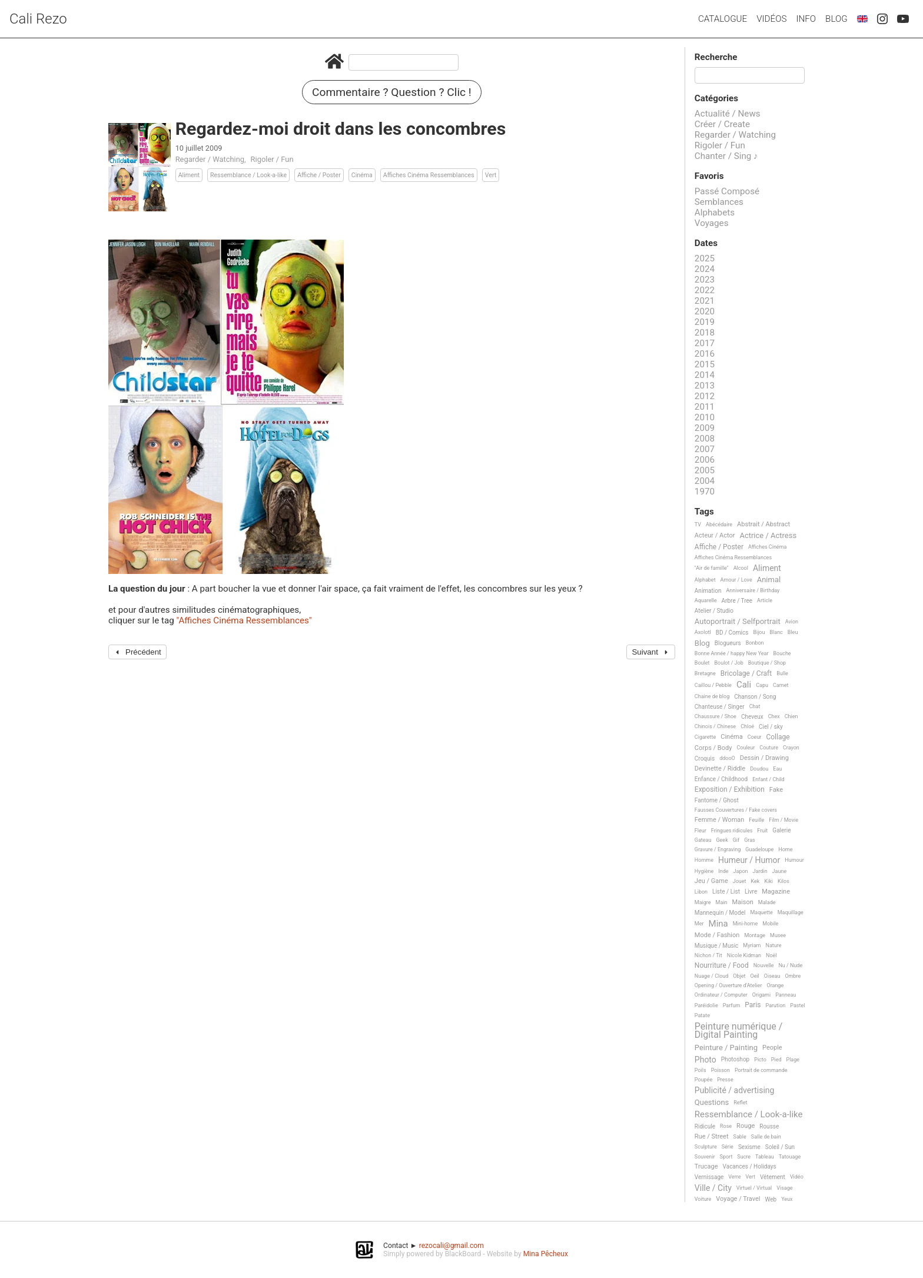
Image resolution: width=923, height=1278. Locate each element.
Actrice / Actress (767, 535)
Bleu (793, 632)
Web (771, 1199)
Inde (723, 871)
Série (727, 1146)
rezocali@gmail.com (451, 1246)
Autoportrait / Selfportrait (738, 621)
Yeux (786, 1199)
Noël (771, 955)
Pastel (797, 1005)
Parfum (732, 1005)
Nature (774, 945)
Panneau (785, 994)
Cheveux (752, 716)
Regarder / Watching (209, 159)
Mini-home (745, 923)
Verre (734, 1176)
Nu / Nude (790, 965)
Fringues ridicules (732, 830)
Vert (491, 175)
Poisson (720, 1070)
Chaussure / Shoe (715, 716)
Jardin (760, 871)
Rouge (745, 1126)
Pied (776, 1059)
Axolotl (703, 632)
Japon (740, 871)
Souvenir (705, 1156)
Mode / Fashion (717, 935)
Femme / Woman (720, 820)
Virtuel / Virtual (754, 1188)
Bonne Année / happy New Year (732, 653)
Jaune (779, 871)
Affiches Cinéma (767, 547)
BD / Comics (732, 632)
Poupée (703, 1079)
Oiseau (772, 976)
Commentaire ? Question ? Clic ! (392, 92)
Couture (768, 747)
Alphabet (705, 579)
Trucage (706, 1167)
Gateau (703, 840)
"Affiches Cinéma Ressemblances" (243, 620)
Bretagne (705, 673)
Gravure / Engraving (718, 849)
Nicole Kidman (744, 955)
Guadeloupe (759, 849)
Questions (712, 1102)
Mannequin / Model (720, 912)
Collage (777, 737)
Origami (761, 994)
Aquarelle (706, 600)
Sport (726, 1156)
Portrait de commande (761, 1070)
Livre (751, 891)
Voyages (712, 223)
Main (722, 902)
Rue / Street (712, 1137)
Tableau (764, 1156)
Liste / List (726, 891)
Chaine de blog (712, 696)
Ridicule (705, 1126)
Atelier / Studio (714, 610)
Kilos (783, 881)
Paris (753, 1005)
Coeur (755, 737)
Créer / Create (722, 124)
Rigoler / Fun (272, 159)
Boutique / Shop (767, 662)
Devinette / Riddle (720, 769)
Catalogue (722, 19)
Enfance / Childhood (721, 779)
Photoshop (735, 1059)
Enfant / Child (768, 779)
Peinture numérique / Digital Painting (738, 1031)
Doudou (759, 768)
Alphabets (715, 212)
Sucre (744, 1156)
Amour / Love (736, 579)
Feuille (756, 820)
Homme (704, 860)
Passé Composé (727, 191)
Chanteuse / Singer (720, 706)
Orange (774, 985)
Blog (836, 19)
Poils (700, 1070)
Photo (705, 1060)
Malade (767, 902)
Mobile (770, 923)
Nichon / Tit (708, 955)
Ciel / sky (771, 726)
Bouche (782, 653)
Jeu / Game (711, 881)
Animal (769, 579)
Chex (774, 716)
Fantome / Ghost (717, 800)
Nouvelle (763, 965)
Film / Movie (783, 820)
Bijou (759, 632)
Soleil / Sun (780, 1147)
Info (806, 19)
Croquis (705, 758)
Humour (794, 860)
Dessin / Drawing (764, 758)
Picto (760, 1059)
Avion (791, 621)
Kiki (768, 881)
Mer (699, 923)
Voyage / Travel (738, 1199)
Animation (708, 590)
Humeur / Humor (749, 860)
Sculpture (706, 1146)
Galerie (781, 830)
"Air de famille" (712, 568)
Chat (755, 706)
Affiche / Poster (319, 175)
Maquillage (791, 912)
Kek (755, 881)
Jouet (739, 881)
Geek (722, 840)
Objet (739, 976)
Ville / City (713, 1188)
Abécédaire (719, 524)
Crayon (791, 747)
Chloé (747, 726)
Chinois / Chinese (715, 726)
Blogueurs (728, 643)
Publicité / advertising (735, 1090)
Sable (739, 1136)
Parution (776, 1005)
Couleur (745, 747)
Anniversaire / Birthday (752, 590)
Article (764, 600)
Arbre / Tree (737, 600)
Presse (725, 1079)
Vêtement (772, 1177)
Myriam (752, 945)
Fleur (700, 830)
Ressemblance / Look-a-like (248, 175)
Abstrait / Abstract (763, 524)
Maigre (703, 902)
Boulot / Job (728, 662)
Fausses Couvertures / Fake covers (736, 810)
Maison (742, 902)
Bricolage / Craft (746, 673)
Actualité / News (728, 113)
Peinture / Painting (726, 1047)
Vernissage (709, 1177)
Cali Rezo (38, 19)
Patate (702, 1015)
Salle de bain (766, 1136)
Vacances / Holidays (749, 1166)
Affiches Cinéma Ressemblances (428, 175)
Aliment (189, 175)
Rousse (769, 1126)
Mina (718, 924)
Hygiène (704, 871)
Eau (777, 768)
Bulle (782, 673)
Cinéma (362, 175)
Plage (793, 1059)
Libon (701, 891)
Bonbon (755, 642)
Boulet (702, 662)
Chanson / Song (755, 696)
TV (698, 524)
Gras (749, 840)
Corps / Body (713, 748)
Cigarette (705, 737)
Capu (762, 685)
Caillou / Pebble (713, 685)
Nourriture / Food (722, 965)
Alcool (740, 568)
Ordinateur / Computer (721, 994)
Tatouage (790, 1156)
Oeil (754, 976)
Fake (776, 790)
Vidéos (771, 19)
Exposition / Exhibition (730, 789)
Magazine (776, 892)
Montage (754, 935)
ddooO (727, 758)
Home (785, 849)
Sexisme (749, 1147)
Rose (726, 1126)
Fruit (762, 830)
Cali (743, 685)
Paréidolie (706, 1005)
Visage (784, 1188)
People (772, 1048)
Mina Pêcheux (545, 1254)
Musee (778, 935)
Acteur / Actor (715, 536)
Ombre (793, 976)
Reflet (740, 1102)
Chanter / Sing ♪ (726, 156)
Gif (736, 840)
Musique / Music (717, 945)
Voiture (703, 1199)
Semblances (719, 202)
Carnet (781, 685)
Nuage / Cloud (712, 976)
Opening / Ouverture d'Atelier (728, 985)
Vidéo (797, 1176)
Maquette (761, 912)
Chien (791, 716)
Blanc (775, 632)
